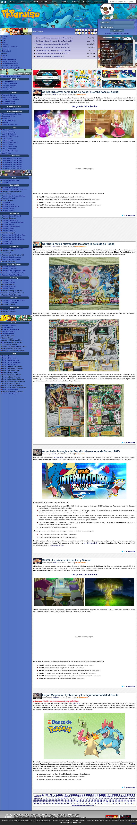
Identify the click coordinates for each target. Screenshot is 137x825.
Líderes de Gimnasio (108, 56)
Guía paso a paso (107, 47)
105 (61, 798)
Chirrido (78, 779)
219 (98, 803)
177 (74, 802)
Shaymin (100, 517)
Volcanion (93, 520)
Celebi (120, 515)
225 (116, 803)
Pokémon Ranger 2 (8, 231)
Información (105, 44)
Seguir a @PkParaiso (8, 25)
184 (95, 802)
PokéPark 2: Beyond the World (12, 248)
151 (98, 800)
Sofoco (57, 777)
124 (118, 798)
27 (91, 795)
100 (46, 798)
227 (122, 803)
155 (110, 800)
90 (125, 797)
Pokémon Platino (8, 224)
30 (97, 795)
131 (37, 800)
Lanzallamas (65, 777)
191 (116, 802)
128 (130, 798)
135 (49, 800)
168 (46, 802)
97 (39, 798)
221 (104, 803)
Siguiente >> (91, 805)
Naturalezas (6, 122)
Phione (79, 517)
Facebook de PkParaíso (10, 64)
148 (89, 800)
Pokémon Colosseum (9, 302)
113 (85, 798)
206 (58, 803)
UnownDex (6, 90)
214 (82, 803)
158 (119, 800)
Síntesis (75, 774)
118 (100, 798)
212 (76, 803)
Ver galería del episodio (84, 106)
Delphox (60, 205)
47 (134, 795)
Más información (66, 822)
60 (60, 797)
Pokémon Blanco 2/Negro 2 (11, 216)
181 (86, 802)
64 (69, 797)
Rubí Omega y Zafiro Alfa (119, 74)
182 (89, 802)
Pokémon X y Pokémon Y (11, 187)
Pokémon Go (6, 182)
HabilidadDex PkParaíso (10, 99)
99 (43, 798)
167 (43, 802)
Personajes (105, 63)
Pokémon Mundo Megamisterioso (13, 196)
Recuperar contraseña (121, 33)
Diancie (80, 520)
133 (43, 800)
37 (113, 795)
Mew (105, 515)
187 (104, 802)
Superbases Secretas (108, 66)
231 (134, 803)
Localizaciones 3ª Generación (12, 164)
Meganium (131, 705)
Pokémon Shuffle (8, 204)
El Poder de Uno (7, 327)
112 (82, 798)
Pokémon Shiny (7, 88)
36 (110, 795)
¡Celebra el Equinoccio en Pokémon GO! (50, 56)
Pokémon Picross (8, 208)
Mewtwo (99, 515)
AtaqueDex (87, 2)
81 (106, 797)
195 (128, 802)
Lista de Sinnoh (7, 140)
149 (91, 800)
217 (91, 803)
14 (63, 795)
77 (97, 797)
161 (128, 800)
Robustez (47, 83)
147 (86, 800)
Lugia (37, 254)
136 (52, 800)
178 (76, 802)
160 (125, 800)
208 (65, 803)
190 (113, 802)
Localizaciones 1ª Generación (12, 169)
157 (116, 800)
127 (127, 798)
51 (41, 797)
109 (73, 798)
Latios (42, 254)
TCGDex (64, 2)
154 (107, 800)
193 (122, 802)
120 (106, 798)
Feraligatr (42, 779)
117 (97, 798)
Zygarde (73, 520)
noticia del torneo (57, 545)
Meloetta (47, 520)
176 (70, 802)
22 (80, 795)
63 (67, 797)
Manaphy (86, 517)
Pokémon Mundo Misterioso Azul (13, 239)
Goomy (115, 141)
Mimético (47, 86)
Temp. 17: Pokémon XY (10, 389)
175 (67, 802)
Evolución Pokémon (9, 85)
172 (58, 802)
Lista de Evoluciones (9, 134)
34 (106, 795)
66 (73, 797)
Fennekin (48, 205)
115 (91, 798)
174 (65, 802)
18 (72, 795)
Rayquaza (87, 252)
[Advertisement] (84, 230)
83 (110, 797)
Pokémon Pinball (8, 288)
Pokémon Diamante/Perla (11, 226)
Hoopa (120, 250)
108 (70, 798)
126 (124, 798)
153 (104, 800)
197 (134, 802)
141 (67, 800)
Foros (4, 38)
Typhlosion (37, 707)
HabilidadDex (99, 2)
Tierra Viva (69, 315)
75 (93, 797)
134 (46, 800)
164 (34, 802)
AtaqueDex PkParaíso (9, 97)
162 (131, 800)
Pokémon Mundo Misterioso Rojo (13, 273)
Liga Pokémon (106, 60)
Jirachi (49, 517)
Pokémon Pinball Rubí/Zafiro (12, 275)
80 (104, 797)
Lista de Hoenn (7, 138)
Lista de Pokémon (8, 130)
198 (34, 803)
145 (80, 800)
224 (113, 803)
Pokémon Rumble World (10, 206)
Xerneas (62, 520)
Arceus (119, 313)
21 (78, 795)
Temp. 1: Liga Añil (8, 356)
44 (128, 795)
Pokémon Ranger (8, 228)
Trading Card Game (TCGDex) (119, 84)
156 (113, 800)
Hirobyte (55, 698)
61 (63, 797)
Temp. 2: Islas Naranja (9, 358)
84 (112, 797)
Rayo (56, 774)
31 (100, 795)
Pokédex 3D (6, 202)
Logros (4, 55)
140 (65, 800)
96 (37, 798)
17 (70, 795)
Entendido (77, 822)
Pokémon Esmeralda (9, 266)
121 (109, 798)
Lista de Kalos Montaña (10, 151)
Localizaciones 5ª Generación (12, 160)
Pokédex (75, 2)
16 (67, 795)
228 (125, 803)
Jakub (54, 94)
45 (130, 795)
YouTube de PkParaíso (10, 66)
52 (43, 797)
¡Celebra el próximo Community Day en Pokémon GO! (54, 41)
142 (70, 800)
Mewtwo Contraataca (9, 325)
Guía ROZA (34, 2)
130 (34, 800)
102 (52, 798)
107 (67, 798)
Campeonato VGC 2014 (10, 124)
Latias (47, 254)
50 (39, 797)
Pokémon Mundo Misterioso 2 (12, 237)
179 (80, 802)
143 (74, 800)
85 (114, 797)
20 (76, 795)
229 (128, 803)
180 (82, 802)
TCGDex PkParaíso (9, 109)
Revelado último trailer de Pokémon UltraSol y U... (53, 47)
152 (101, 800)
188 (107, 802)
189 (110, 802)
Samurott (98, 703)
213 (80, 803)
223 (110, 803)
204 (52, 803)
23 (82, 795)
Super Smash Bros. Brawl (11, 259)
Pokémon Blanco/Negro (10, 220)
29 (95, 795)
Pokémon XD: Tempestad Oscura (13, 300)
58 (56, 797)
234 (79, 805)
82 (108, 797)
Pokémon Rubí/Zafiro (9, 268)
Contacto (5, 49)
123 (115, 798)
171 (55, 802)
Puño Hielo (58, 779)
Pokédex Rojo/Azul (8, 103)
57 (54, 797)
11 (57, 795)
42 (123, 795)
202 (46, 803)
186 (101, 802)
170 (52, 802)
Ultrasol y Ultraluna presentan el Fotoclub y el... (52, 53)
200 (40, 803)
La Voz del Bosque (8, 331)
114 (88, 798)
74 (91, 797)
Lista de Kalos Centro (9, 146)
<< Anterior (38, 795)
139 (61, 800)
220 (101, 803)
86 (116, 797)
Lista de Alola (6, 153)
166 (40, 802)
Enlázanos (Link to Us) (10, 47)
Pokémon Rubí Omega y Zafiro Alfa (14, 189)
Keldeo (41, 520)
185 (98, 802)
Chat (3, 40)
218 (95, 803)
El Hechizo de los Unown (10, 329)
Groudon (74, 252)
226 (119, 803)
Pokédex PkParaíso (9, 95)
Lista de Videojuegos (9, 132)
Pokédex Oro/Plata (8, 101)
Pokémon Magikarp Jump (11, 180)
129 (133, 798)
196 (131, 802)
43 (125, 795)
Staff (3, 42)
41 (121, 795)
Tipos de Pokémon (8, 120)
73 (89, 797)
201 (43, 803)
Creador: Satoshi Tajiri (9, 83)
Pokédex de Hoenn (107, 50)
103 (55, 798)
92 (129, 797)
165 (37, 802)
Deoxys (55, 517)
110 (76, 798)
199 (37, 803)
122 (112, 798)
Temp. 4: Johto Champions (11, 362)
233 (76, 805)
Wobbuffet (83, 202)
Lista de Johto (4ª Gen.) (10, 142)
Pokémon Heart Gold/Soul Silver (13, 222)
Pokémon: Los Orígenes (10, 394)
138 (58, 800)
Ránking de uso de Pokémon (12, 114)
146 (82, 800)
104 (58, 798)
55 (50, 797)
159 (122, 800)
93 (132, 797)
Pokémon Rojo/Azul (9, 286)
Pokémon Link (7, 241)
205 (55, 803)
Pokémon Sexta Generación (11, 76)
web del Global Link (90, 543)
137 (55, 800)
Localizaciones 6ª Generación (12, 158)
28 (93, 795)
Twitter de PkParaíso (9, 59)
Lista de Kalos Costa (9, 149)
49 (37, 797)
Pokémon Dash (7, 243)
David (54, 246)
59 (58, 797)
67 (76, 797)
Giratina (128, 252)
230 (131, 803)
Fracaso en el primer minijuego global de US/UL (52, 44)
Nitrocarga (73, 777)
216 (89, 803)
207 (61, 803)
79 (101, 797)
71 (84, 797)
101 (49, 798)
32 (102, 795)
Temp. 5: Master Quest (10, 364)
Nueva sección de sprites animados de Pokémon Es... (54, 38)
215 (86, 803)
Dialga (116, 252)
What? (133, 823)
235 (82, 805)
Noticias (13, 2)
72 (86, 797)
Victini (112, 517)
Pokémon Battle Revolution (11, 257)
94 (134, 797)
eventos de (77, 703)
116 (94, 798)
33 (104, 795)
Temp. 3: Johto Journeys (10, 360)
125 (121, 798)
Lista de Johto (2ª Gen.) (10, 136)
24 (85, 795)
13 (61, 795)
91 (127, 797)
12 (59, 795)
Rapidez (81, 777)
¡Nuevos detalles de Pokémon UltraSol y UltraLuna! (53, 50)
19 (74, 795)
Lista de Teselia (7, 144)
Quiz (54, 2)
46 (132, 795)
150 (95, 800)
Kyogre (80, 252)
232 (73, 805)
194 (125, 802)
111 (79, 798)
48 (35, 797)
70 (82, 797)
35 (108, 795)
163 (134, 800)
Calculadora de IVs (8, 116)
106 (64, 798)
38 (115, 795)
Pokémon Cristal (7, 280)
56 (52, 797)
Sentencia (43, 315)
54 (48, 797)
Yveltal (67, 520)
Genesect (54, 520)
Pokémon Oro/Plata (8, 282)
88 (121, 797)
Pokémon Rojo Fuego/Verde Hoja (13, 271)
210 (70, 803)
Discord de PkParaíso (9, 61)
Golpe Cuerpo (84, 774)
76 (95, 797)
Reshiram (118, 517)
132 (40, 800)
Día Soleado (67, 774)
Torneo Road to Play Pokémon (12, 68)
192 (119, 802)
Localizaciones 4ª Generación (12, 162)
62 (65, 797)
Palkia (122, 252)
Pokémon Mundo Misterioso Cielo (13, 235)
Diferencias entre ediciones (110, 53)
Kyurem (54, 254)
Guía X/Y (44, 2)
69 (80, 797)
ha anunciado (58, 457)
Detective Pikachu (8, 211)
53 (45, 797)
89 (123, 797)
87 (119, 797)
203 (49, 803)
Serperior (84, 703)
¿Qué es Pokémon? (9, 81)
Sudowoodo (47, 80)
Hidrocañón (60, 315)
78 (99, 797)
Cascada (71, 779)
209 (67, 803)
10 (55, 795)
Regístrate (109, 33)
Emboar (91, 703)
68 (78, 797)
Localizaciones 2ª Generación (12, 166)
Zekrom (125, 517)
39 (117, 795)
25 (87, 795)
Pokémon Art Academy (10, 198)
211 (74, 803)
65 (71, 797)
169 (49, 802)
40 (119, 795)
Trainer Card (6, 51)
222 (107, 803)
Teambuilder (6, 118)
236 (85, 805)
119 (103, 798)
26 (89, 795)
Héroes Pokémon (8, 334)
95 (35, 798)
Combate (93, 141)
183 (91, 802)
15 (65, 795)
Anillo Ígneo (51, 315)
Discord (23, 2)
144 (76, 800)
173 (61, 802)
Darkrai (92, 517)
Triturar (64, 779)
